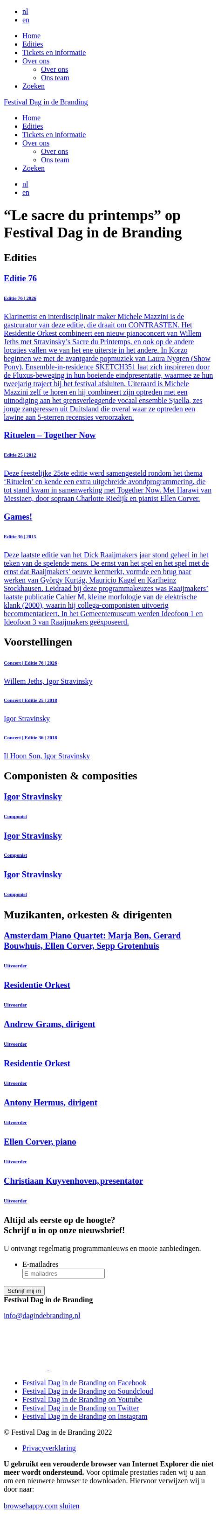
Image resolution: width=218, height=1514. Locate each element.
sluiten (70, 1506)
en (25, 20)
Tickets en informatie (54, 52)
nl (25, 11)
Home (31, 36)
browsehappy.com (31, 1506)
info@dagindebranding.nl (42, 1316)
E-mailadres (40, 1264)
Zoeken (33, 86)
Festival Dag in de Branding (46, 102)
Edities (32, 44)
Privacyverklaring (49, 1448)
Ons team (55, 78)
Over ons (35, 61)
